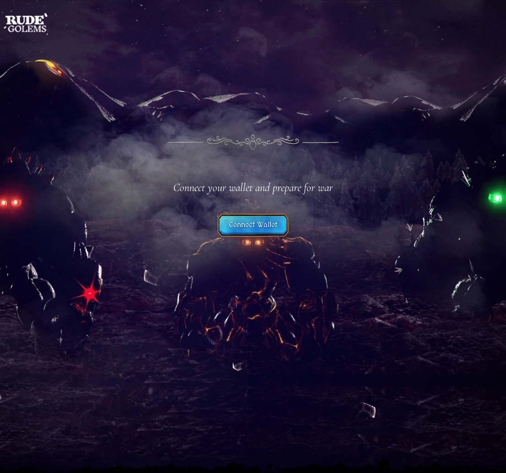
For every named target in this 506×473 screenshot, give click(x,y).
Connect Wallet (253, 225)
